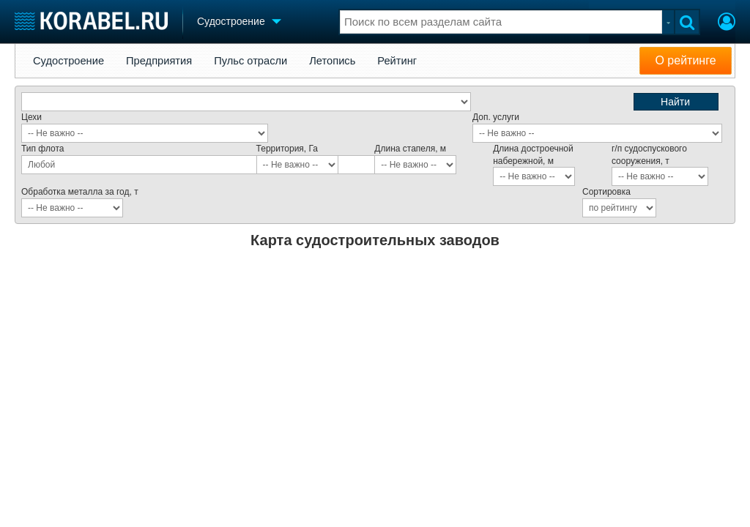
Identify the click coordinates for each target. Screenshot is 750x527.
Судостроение (68, 61)
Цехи (31, 117)
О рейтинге (685, 60)
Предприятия (159, 61)
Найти (675, 102)
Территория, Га (287, 148)
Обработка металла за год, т (79, 192)
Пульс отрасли (250, 61)
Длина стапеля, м (410, 148)
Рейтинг (397, 61)
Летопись (332, 61)
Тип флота (42, 148)
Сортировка (606, 192)
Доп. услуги (495, 117)
